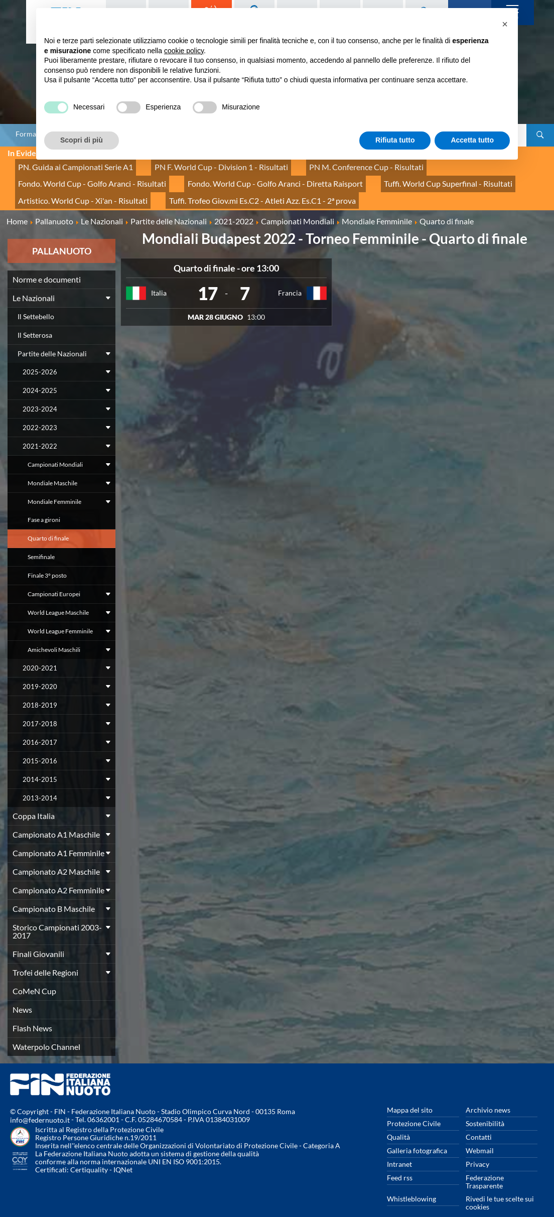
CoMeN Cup (34, 974)
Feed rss (399, 1161)
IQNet (122, 1153)
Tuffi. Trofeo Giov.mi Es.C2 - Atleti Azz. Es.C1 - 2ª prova (100, 186)
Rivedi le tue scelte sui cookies (500, 1186)
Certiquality (89, 1153)
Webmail (480, 1134)
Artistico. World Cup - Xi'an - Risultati (380, 175)
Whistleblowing (411, 1182)
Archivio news (488, 1093)
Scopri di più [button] (81, 140)
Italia (159, 276)
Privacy (477, 1147)
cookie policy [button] (184, 51)
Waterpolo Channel (46, 1030)
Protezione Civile (414, 1107)
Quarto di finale (48, 521)
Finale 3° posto (47, 559)
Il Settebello (36, 300)
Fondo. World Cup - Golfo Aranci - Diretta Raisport (95, 175)
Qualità (398, 1120)
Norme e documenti (47, 262)
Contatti (479, 1120)
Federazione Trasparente (485, 1165)
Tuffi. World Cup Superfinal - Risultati (248, 175)
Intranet (399, 1147)
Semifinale (41, 540)
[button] (505, 24)
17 (208, 276)
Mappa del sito (410, 1093)
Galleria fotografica (417, 1134)
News (22, 993)
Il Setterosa (35, 318)
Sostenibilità (485, 1107)
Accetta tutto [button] (472, 140)
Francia (290, 276)
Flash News (32, 1011)
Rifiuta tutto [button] (395, 140)
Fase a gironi (44, 503)
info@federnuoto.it (40, 1103)
